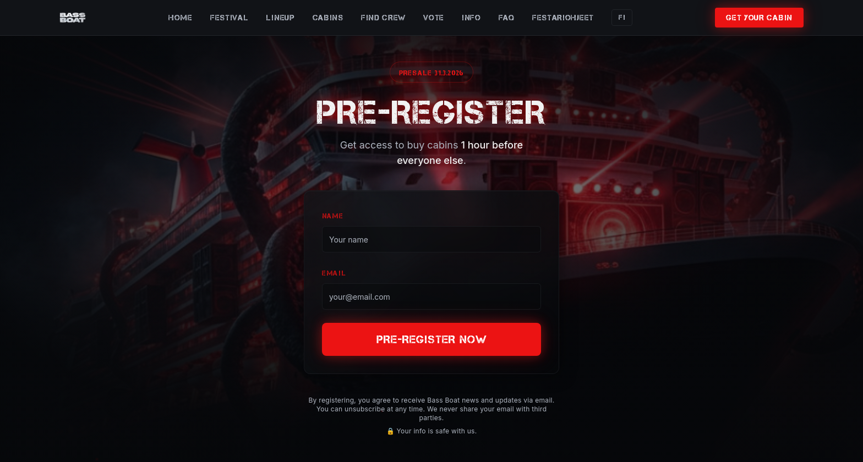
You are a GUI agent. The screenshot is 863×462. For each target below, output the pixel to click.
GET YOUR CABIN (759, 17)
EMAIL (334, 273)
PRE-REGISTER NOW (431, 339)
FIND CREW (383, 17)
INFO (471, 17)
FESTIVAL (229, 17)
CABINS (328, 17)
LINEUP (280, 17)
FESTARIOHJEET (563, 17)
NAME (332, 215)
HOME (180, 17)
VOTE (433, 17)
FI (622, 17)
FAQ (507, 17)
